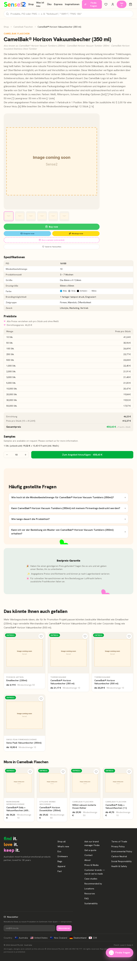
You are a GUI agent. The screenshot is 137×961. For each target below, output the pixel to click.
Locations (89, 888)
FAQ (86, 898)
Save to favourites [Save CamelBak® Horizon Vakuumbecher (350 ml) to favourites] (51, 246)
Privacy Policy (118, 846)
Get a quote (90, 850)
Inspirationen (72, 4)
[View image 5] (53, 216)
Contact (88, 855)
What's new (63, 846)
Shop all (62, 841)
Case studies (90, 878)
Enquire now (27, 233)
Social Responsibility (121, 861)
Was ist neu (40, 4)
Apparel (61, 866)
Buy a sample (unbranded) (51, 240)
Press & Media (91, 865)
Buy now (51, 226)
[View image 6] (64, 216)
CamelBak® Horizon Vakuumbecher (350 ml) (72, 623)
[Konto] (113, 4)
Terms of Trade (119, 841)
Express (58, 4)
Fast (60, 871)
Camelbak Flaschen (23, 26)
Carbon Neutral (119, 856)
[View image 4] (42, 216)
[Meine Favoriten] (106, 4)
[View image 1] (9, 216)
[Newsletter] (29, 928)
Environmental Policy (121, 851)
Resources (89, 893)
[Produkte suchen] (68, 13)
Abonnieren (64, 928)
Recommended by (93, 883)
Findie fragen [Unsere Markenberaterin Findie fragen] (90, 4)
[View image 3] (31, 216)
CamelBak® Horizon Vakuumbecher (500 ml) (27, 627)
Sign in (121, 4)
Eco (59, 851)
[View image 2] (20, 216)
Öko (49, 4)
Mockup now (76, 233)
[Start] (15, 4)
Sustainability (91, 903)
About (87, 860)
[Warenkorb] (130, 4)
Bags (60, 861)
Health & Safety (119, 866)
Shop (31, 4)
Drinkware (63, 856)
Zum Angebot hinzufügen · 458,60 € (82, 454)
